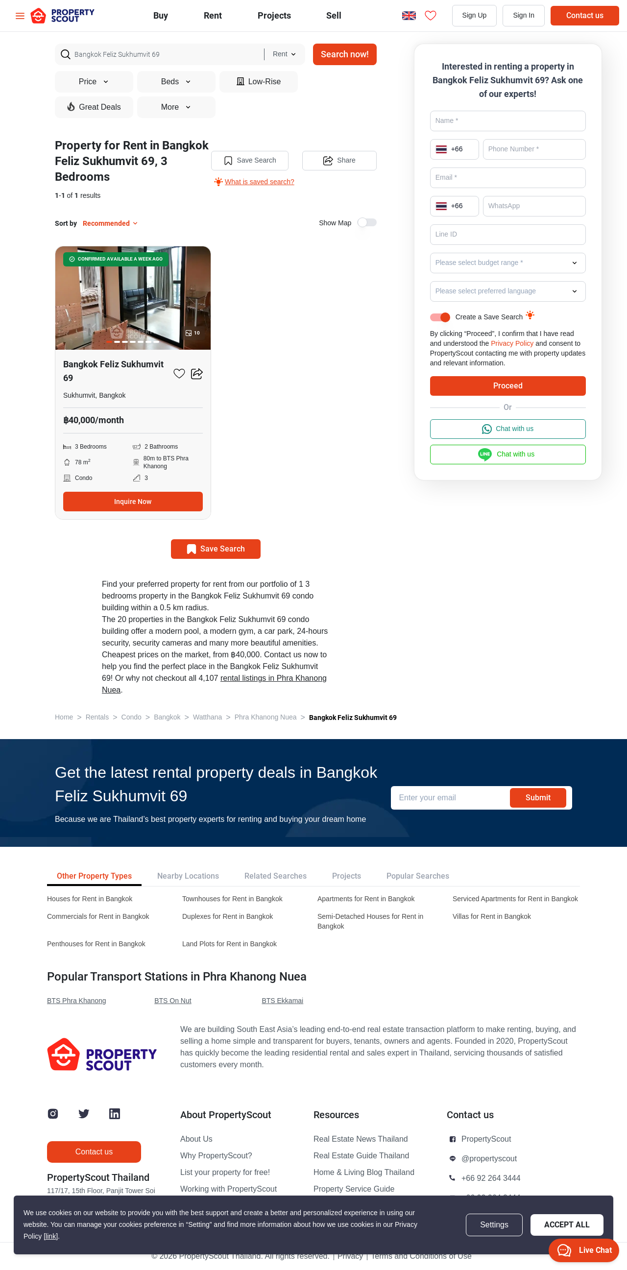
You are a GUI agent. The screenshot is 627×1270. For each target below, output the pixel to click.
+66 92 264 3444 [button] (491, 1178)
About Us (196, 1139)
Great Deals (94, 106)
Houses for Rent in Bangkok (89, 899)
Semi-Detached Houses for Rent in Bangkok (370, 921)
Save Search (249, 161)
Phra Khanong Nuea (266, 717)
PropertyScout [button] (486, 1139)
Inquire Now (132, 501)
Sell (333, 15)
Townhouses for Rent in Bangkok (232, 899)
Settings (494, 1225)
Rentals (97, 717)
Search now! (345, 54)
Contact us (584, 15)
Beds (176, 82)
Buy (160, 15)
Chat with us (507, 429)
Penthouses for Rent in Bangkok (96, 944)
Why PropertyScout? (216, 1156)
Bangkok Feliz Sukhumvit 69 (353, 717)
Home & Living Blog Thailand (364, 1172)
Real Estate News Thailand (361, 1139)
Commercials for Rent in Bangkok (98, 916)
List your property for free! (225, 1172)
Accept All (567, 1224)
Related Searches (275, 876)
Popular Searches (417, 876)
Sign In (523, 15)
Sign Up (474, 15)
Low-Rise (259, 81)
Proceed (508, 385)
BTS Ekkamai (282, 1001)
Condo (131, 717)
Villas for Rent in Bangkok (492, 916)
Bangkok (167, 717)
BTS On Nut (172, 1001)
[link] (51, 1236)
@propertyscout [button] (489, 1159)
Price (94, 82)
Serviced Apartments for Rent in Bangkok (515, 899)
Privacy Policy (512, 343)
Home (64, 717)
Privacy (350, 1256)
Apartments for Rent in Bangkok (365, 899)
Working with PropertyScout (228, 1189)
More (176, 107)
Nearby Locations (188, 876)
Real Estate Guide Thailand (361, 1156)
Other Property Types (94, 876)
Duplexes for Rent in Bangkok (227, 916)
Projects (346, 876)
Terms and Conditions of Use (421, 1256)
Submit (538, 797)
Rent (213, 15)
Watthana (207, 717)
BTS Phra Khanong (76, 1001)
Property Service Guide (354, 1189)
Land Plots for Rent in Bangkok (229, 944)
